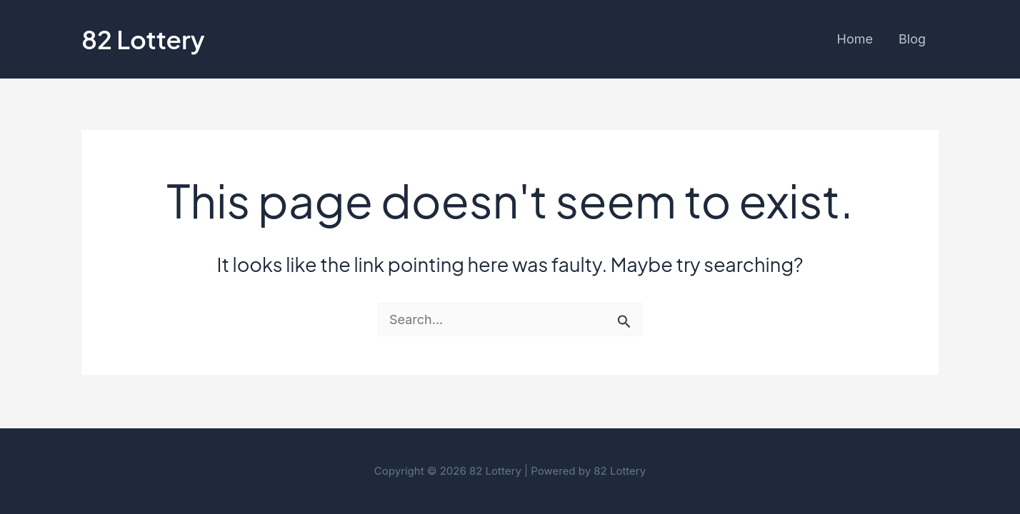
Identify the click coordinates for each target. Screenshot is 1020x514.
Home (855, 38)
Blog (912, 38)
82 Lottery (143, 39)
